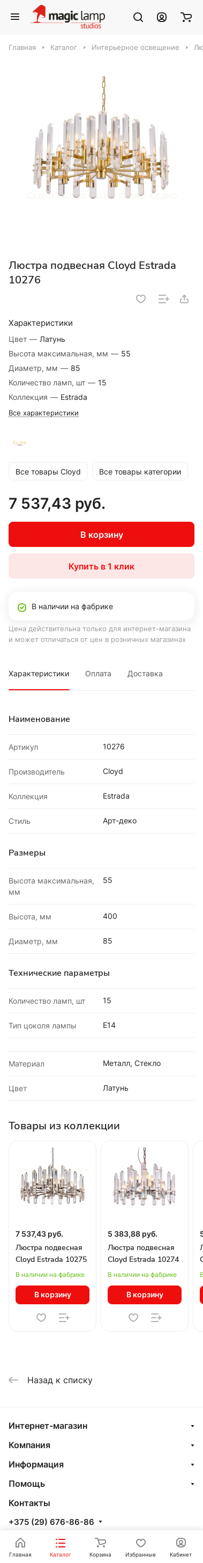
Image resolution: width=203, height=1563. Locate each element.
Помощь (27, 1483)
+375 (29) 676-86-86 (51, 1522)
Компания (29, 1445)
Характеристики (39, 673)
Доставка (145, 673)
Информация (36, 1464)
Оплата (98, 673)
